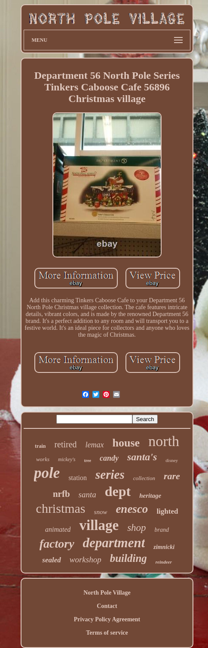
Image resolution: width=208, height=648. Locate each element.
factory (57, 543)
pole (47, 473)
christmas (61, 508)
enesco (132, 508)
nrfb (61, 494)
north (163, 441)
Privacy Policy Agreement (107, 619)
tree (87, 460)
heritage (150, 495)
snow (100, 511)
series (110, 474)
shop (136, 527)
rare (172, 476)
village (99, 525)
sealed (51, 560)
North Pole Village (107, 592)
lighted (167, 511)
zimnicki (163, 547)
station (77, 477)
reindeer (164, 561)
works (42, 459)
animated (58, 529)
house (126, 443)
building (128, 558)
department (114, 542)
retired (65, 444)
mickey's (67, 459)
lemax (95, 444)
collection (144, 478)
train (40, 446)
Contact (107, 606)
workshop (85, 559)
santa (87, 494)
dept (118, 491)
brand (162, 530)
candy (109, 458)
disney (171, 460)
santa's (142, 456)
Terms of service (107, 632)
